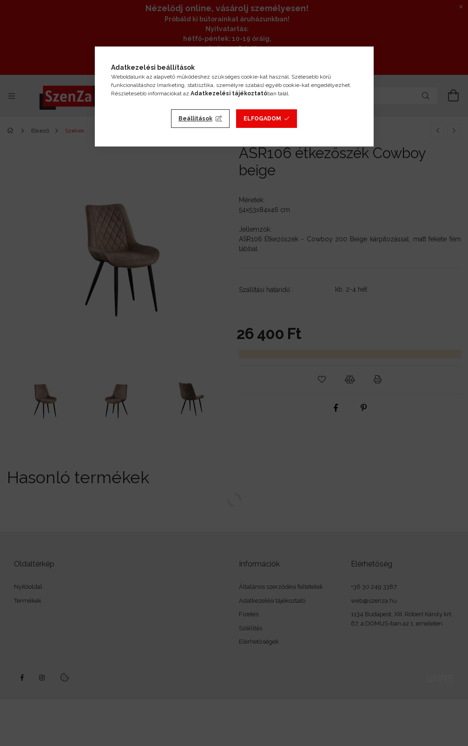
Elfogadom (262, 118)
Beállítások (195, 118)
